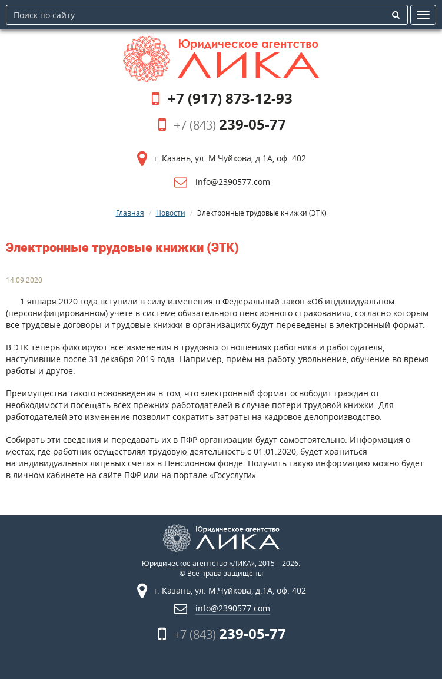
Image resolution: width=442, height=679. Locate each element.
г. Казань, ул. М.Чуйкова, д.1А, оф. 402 (230, 158)
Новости (170, 212)
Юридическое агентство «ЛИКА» (198, 563)
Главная (130, 212)
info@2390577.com (232, 181)
